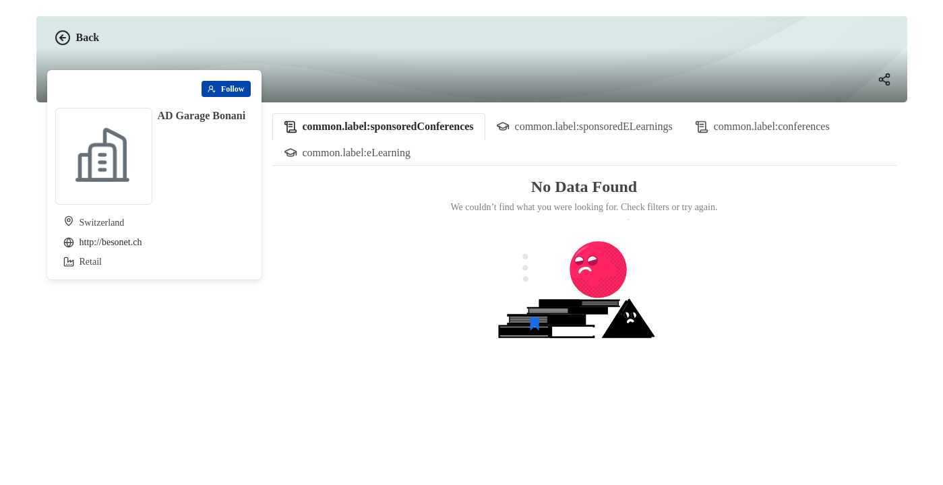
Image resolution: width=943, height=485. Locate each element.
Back (77, 38)
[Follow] (226, 89)
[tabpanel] (584, 278)
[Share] (884, 79)
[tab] (378, 126)
